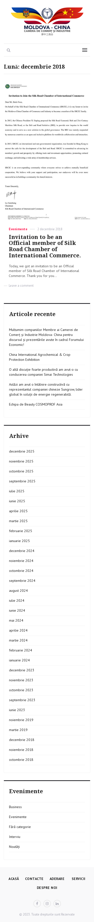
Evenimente (18, 229)
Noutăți (14, 846)
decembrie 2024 (21, 551)
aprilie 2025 (18, 511)
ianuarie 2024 (19, 660)
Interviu (14, 836)
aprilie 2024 (18, 630)
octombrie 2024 (21, 570)
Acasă (14, 878)
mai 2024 (16, 620)
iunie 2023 (17, 710)
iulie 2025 (16, 491)
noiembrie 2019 (21, 720)
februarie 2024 (20, 650)
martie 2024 (18, 640)
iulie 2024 (16, 600)
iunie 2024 (17, 610)
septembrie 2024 (22, 580)
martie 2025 (18, 521)
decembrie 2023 (21, 670)
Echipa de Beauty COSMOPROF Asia (35, 404)
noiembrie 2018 (21, 749)
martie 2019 (18, 730)
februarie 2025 (20, 531)
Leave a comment (21, 285)
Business (15, 807)
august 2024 (18, 590)
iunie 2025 (17, 501)
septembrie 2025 (22, 481)
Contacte (34, 878)
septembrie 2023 (22, 700)
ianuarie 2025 (19, 541)
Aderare (57, 878)
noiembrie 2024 (21, 560)
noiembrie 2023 (21, 680)
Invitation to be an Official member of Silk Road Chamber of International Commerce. (45, 246)
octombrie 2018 (21, 759)
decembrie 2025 (21, 451)
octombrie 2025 (21, 471)
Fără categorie (20, 827)
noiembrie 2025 (21, 461)
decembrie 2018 (21, 740)
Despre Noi (47, 887)
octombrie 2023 (21, 690)
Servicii (77, 878)
